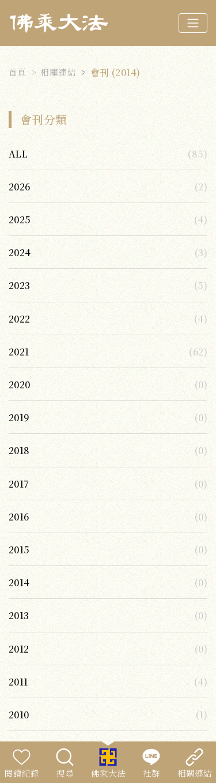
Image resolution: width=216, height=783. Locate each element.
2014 (19, 582)
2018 (19, 450)
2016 (19, 516)
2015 (19, 549)
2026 (20, 186)
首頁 (17, 72)
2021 (19, 351)
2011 (18, 681)
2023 (20, 285)
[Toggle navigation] (193, 23)
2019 (19, 417)
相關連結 (58, 72)
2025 (20, 219)
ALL (18, 153)
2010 (19, 714)
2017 (19, 483)
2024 (20, 252)
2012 (19, 648)
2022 (20, 318)
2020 (20, 384)
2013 (19, 615)
